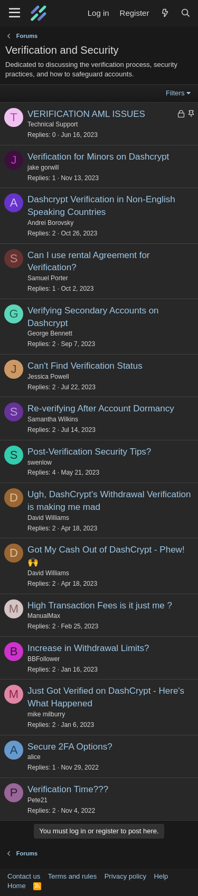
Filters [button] (175, 93)
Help (161, 876)
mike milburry (46, 714)
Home (16, 886)
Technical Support (52, 124)
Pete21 (37, 800)
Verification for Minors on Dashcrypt (98, 157)
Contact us (23, 876)
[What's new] (164, 13)
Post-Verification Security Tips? (89, 452)
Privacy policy (125, 876)
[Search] (185, 13)
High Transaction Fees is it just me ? (99, 605)
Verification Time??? (67, 789)
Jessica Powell (48, 376)
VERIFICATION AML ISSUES (86, 114)
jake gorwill (43, 167)
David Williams (48, 517)
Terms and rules (72, 876)
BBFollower (43, 659)
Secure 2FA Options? (69, 747)
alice (34, 757)
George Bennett (49, 333)
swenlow (39, 462)
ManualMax (43, 615)
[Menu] (14, 13)
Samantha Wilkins (52, 419)
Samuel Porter (47, 278)
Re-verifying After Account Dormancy (100, 408)
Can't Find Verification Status (85, 366)
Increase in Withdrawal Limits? (88, 648)
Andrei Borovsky (50, 223)
